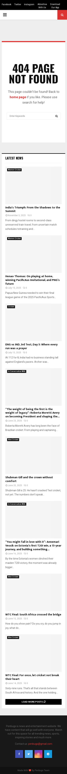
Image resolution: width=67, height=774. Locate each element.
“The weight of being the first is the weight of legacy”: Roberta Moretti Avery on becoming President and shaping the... (32, 413)
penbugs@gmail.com (40, 743)
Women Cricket (14, 170)
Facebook (6, 4)
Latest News (14, 158)
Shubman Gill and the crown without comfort (29, 479)
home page (18, 97)
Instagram (29, 4)
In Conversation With (16, 371)
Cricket (11, 307)
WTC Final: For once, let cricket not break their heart (32, 677)
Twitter (17, 4)
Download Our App (55, 6)
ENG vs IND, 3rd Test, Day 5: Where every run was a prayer (31, 346)
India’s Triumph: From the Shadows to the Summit (32, 209)
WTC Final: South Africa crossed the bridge (33, 614)
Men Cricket (13, 440)
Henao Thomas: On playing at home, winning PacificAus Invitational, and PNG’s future (32, 280)
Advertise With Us (42, 6)
